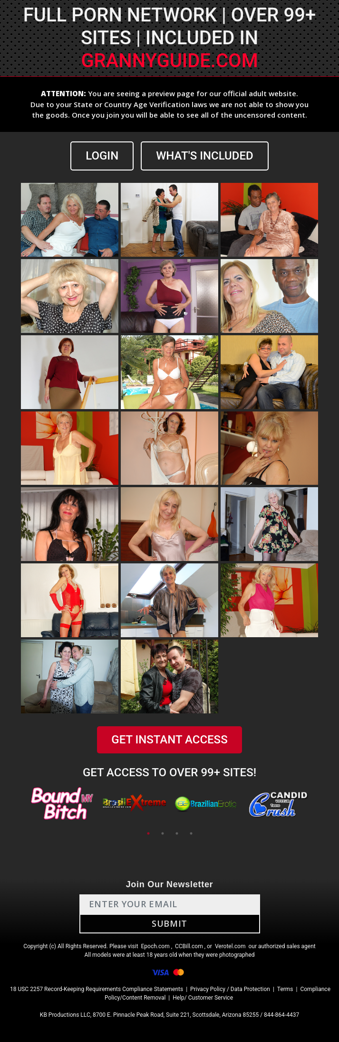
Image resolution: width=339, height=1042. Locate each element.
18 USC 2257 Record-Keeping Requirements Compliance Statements (96, 989)
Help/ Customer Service (203, 997)
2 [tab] (162, 833)
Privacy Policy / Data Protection (230, 989)
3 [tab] (177, 833)
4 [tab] (191, 833)
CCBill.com (189, 946)
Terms (285, 989)
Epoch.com (155, 946)
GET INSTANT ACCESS (169, 739)
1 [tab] (148, 833)
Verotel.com (230, 946)
